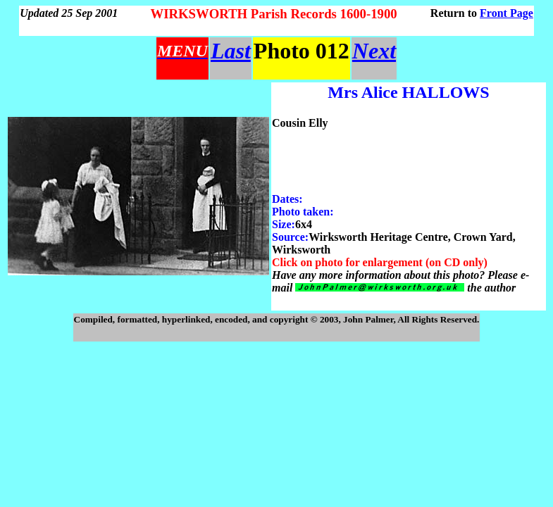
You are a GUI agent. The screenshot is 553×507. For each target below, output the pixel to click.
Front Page (506, 13)
